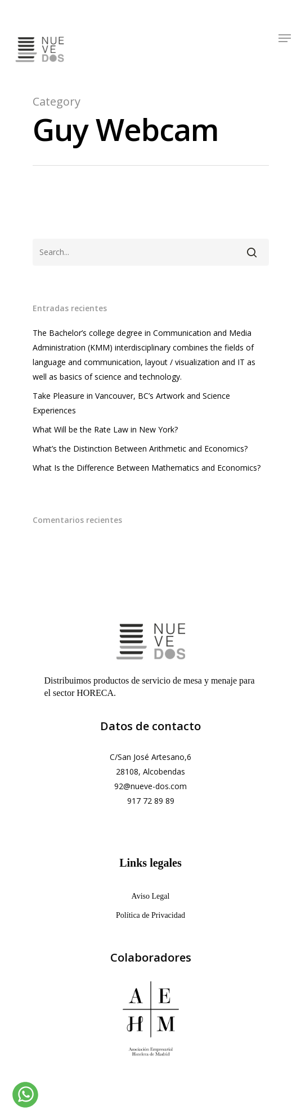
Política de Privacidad (150, 915)
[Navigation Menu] (284, 36)
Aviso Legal (151, 896)
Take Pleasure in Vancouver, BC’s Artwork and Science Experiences (131, 403)
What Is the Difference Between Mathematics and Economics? (146, 467)
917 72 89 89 (150, 800)
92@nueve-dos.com (150, 786)
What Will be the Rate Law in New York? (105, 429)
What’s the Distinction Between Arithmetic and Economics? (140, 448)
